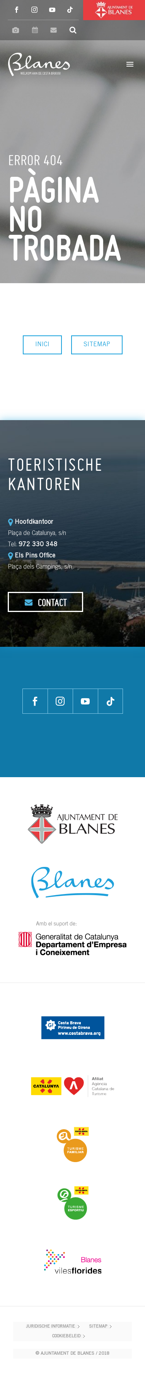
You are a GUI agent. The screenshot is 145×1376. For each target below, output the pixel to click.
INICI (42, 345)
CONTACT (45, 602)
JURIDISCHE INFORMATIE (50, 1327)
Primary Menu (129, 64)
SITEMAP (97, 345)
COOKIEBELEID (66, 1336)
